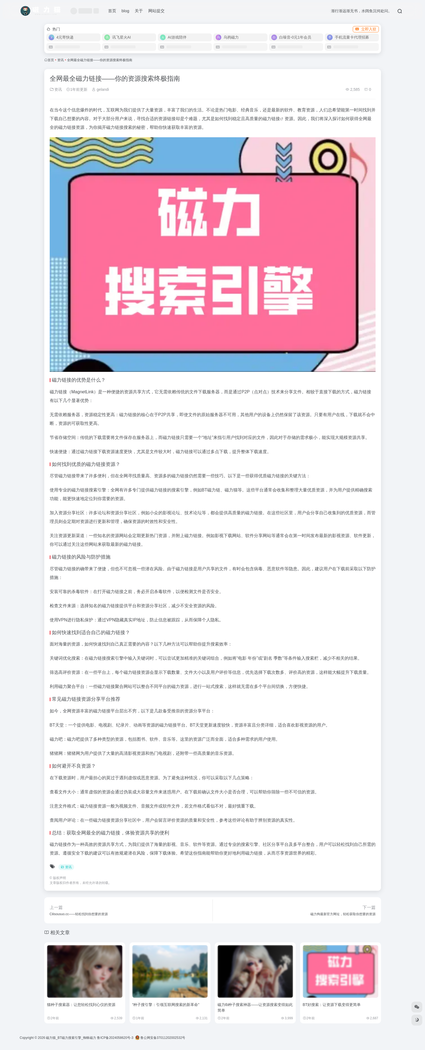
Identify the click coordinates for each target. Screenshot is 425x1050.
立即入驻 (365, 29)
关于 (139, 10)
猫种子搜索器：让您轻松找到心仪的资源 (81, 1004)
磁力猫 (231, 490)
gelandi (100, 89)
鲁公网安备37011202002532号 (160, 1038)
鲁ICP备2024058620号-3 (115, 1038)
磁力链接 (271, 118)
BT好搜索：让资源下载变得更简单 (332, 1004)
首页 (112, 10)
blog (125, 10)
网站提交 (156, 10)
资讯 (60, 60)
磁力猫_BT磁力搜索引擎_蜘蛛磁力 (71, 1038)
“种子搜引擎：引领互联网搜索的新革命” (165, 1004)
